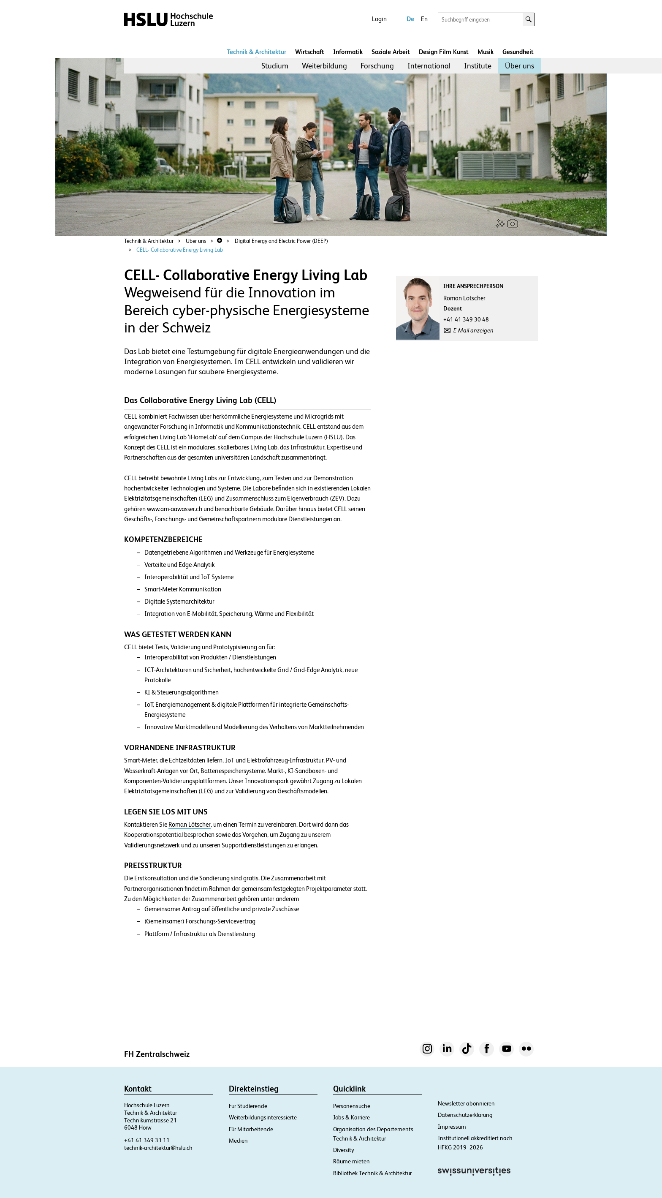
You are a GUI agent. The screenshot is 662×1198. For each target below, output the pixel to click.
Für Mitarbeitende (251, 1129)
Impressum (452, 1126)
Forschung (377, 65)
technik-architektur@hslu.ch (158, 1147)
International (428, 65)
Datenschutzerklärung (465, 1114)
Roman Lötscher (189, 824)
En (424, 18)
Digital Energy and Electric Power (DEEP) (281, 241)
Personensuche (351, 1106)
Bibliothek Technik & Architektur (372, 1173)
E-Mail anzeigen (473, 330)
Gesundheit (518, 51)
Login (379, 18)
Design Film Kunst (444, 51)
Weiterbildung (324, 65)
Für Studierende (248, 1106)
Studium (274, 65)
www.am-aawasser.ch (174, 509)
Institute (477, 65)
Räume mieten (351, 1161)
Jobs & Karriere (351, 1117)
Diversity (343, 1149)
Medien (238, 1140)
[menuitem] (275, 66)
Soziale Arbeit (391, 51)
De (410, 18)
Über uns (519, 65)
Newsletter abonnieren (466, 1103)
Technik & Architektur (256, 51)
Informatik (348, 51)
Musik (486, 51)
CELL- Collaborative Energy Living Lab (179, 250)
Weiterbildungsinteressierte (263, 1117)
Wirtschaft (309, 51)
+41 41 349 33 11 (147, 1140)
